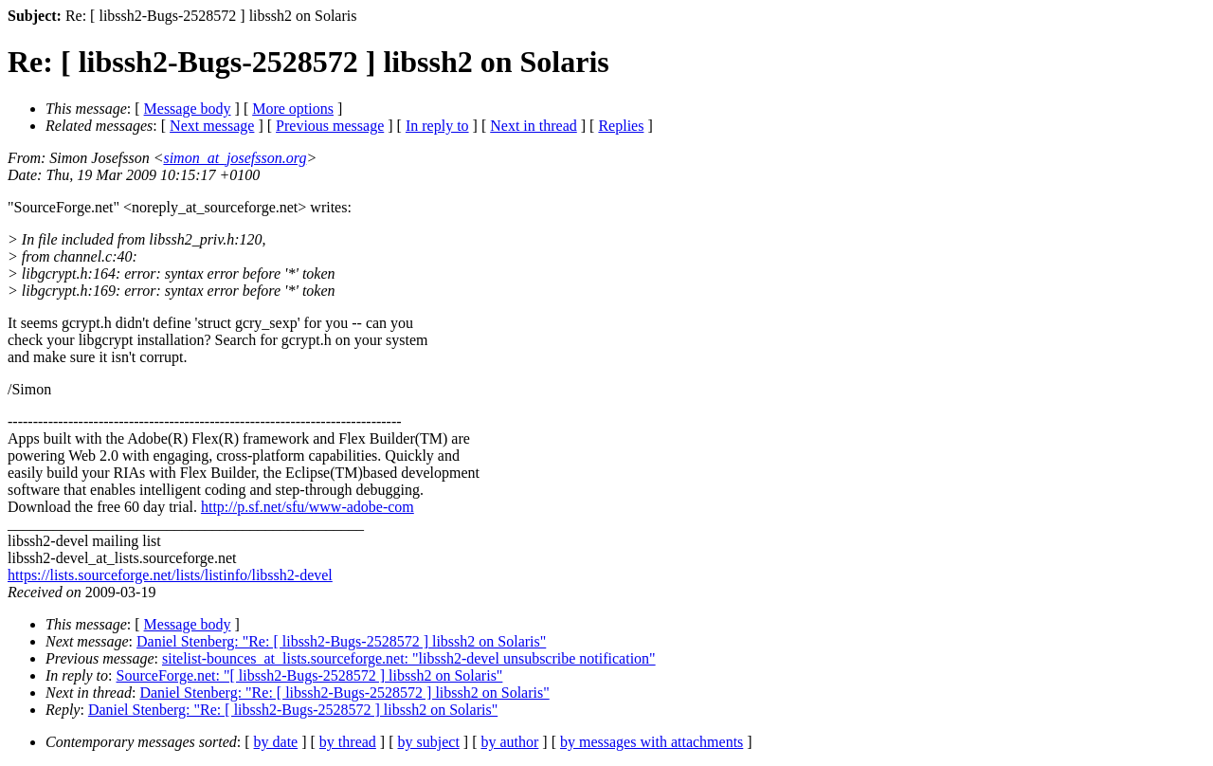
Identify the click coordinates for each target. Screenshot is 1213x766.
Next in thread (533, 126)
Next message (212, 126)
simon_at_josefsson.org (234, 158)
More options (293, 108)
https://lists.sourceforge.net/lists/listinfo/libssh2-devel (170, 575)
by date (276, 742)
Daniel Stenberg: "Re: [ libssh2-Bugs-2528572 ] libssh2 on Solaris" (341, 641)
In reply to (437, 126)
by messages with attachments (651, 742)
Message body (187, 108)
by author (509, 742)
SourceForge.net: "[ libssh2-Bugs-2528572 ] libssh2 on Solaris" (310, 675)
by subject (429, 742)
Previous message (330, 126)
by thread (347, 742)
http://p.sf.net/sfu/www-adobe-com (307, 507)
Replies (620, 126)
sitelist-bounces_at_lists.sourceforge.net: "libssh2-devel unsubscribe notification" (409, 658)
